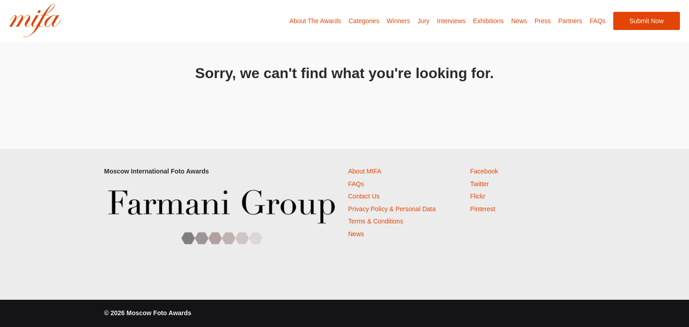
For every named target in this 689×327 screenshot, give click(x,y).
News (519, 21)
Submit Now (647, 21)
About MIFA (364, 171)
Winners (398, 21)
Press (542, 21)
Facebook (484, 171)
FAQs (598, 21)
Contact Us (364, 196)
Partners (570, 21)
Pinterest (482, 209)
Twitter (479, 184)
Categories (363, 21)
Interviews (451, 21)
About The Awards (315, 21)
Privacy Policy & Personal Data (392, 209)
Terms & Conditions (375, 221)
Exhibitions (488, 21)
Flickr (477, 196)
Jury (423, 21)
